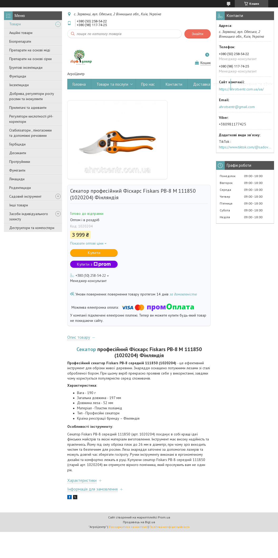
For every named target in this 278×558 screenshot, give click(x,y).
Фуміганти (17, 170)
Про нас (148, 84)
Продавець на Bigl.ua (139, 522)
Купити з (94, 264)
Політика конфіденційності (169, 527)
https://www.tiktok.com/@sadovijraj (245, 147)
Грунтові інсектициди (25, 67)
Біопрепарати (20, 41)
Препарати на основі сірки (30, 58)
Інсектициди (19, 85)
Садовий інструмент (25, 196)
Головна (79, 84)
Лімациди (17, 179)
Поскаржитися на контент (128, 527)
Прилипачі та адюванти (27, 107)
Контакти (174, 84)
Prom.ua (164, 517)
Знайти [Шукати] (197, 34)
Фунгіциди (17, 76)
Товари (15, 24)
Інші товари (18, 205)
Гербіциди (17, 144)
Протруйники (19, 161)
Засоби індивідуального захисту (28, 216)
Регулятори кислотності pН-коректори (31, 119)
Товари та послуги (112, 84)
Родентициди (20, 187)
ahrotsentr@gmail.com (237, 106)
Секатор (86, 349)
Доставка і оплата (209, 84)
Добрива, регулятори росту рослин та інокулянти (31, 96)
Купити (94, 252)
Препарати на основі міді (29, 50)
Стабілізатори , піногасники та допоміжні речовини (30, 133)
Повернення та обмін (254, 84)
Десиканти (17, 153)
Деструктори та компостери (31, 227)
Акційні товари (20, 32)
